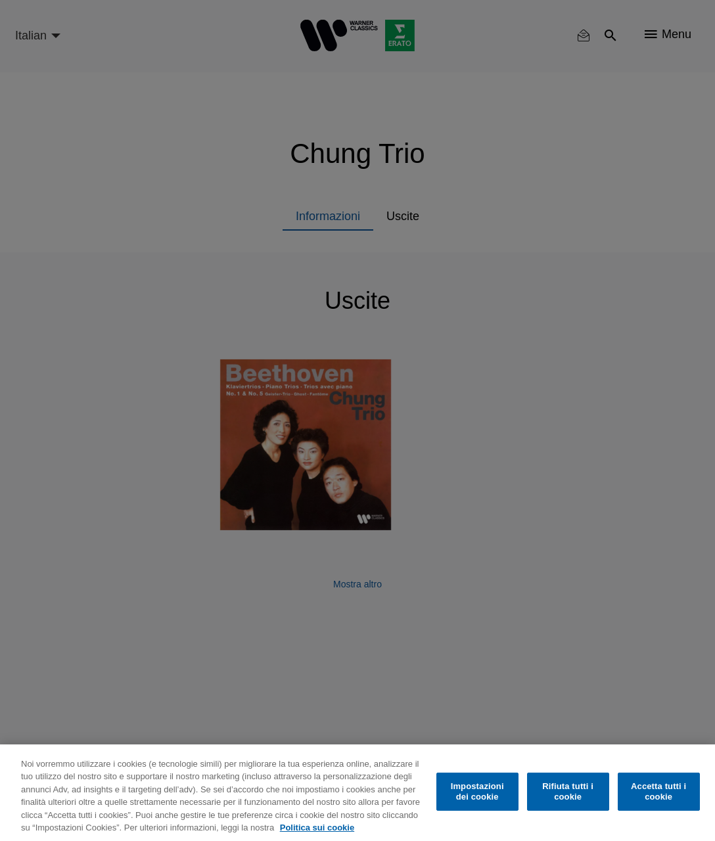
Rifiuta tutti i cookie (567, 791)
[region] (357, 792)
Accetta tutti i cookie (658, 791)
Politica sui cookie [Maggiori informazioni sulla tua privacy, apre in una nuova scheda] (317, 827)
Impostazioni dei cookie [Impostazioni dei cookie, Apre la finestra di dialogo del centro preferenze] (477, 791)
